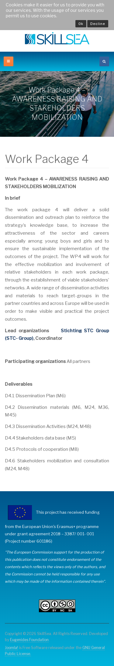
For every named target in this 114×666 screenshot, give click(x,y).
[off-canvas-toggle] (8, 61)
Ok (80, 24)
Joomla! (11, 647)
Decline (97, 24)
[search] (104, 61)
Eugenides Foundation (29, 639)
